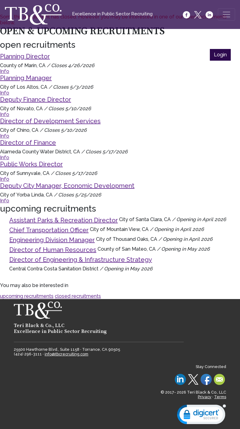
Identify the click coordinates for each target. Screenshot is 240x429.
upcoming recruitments (27, 296)
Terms (220, 397)
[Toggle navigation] (226, 14)
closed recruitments (78, 296)
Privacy (204, 397)
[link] (201, 415)
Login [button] (220, 55)
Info (4, 71)
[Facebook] (187, 15)
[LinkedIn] (209, 15)
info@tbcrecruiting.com (66, 354)
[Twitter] (198, 15)
